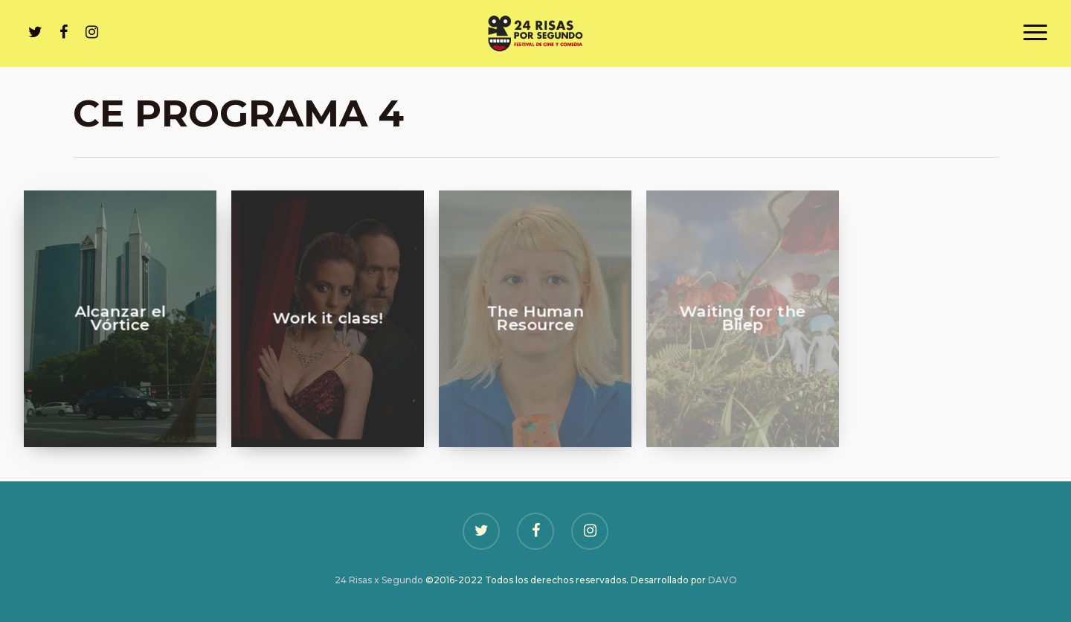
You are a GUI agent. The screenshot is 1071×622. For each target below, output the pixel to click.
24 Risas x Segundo (379, 580)
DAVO (722, 580)
